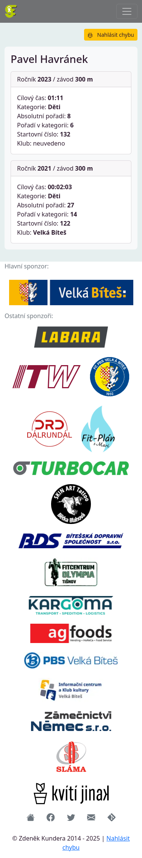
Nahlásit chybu (110, 34)
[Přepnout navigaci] (126, 11)
